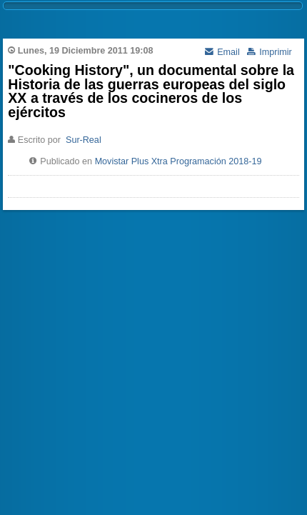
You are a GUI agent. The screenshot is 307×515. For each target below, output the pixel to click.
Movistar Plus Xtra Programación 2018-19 (178, 161)
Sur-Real (83, 140)
